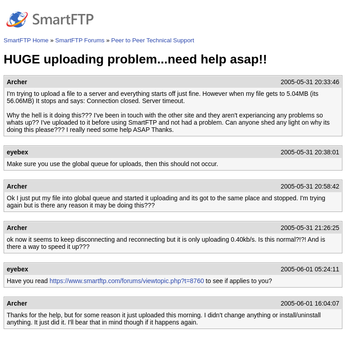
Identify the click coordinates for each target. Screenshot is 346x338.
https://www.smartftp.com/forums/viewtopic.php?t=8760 (127, 280)
